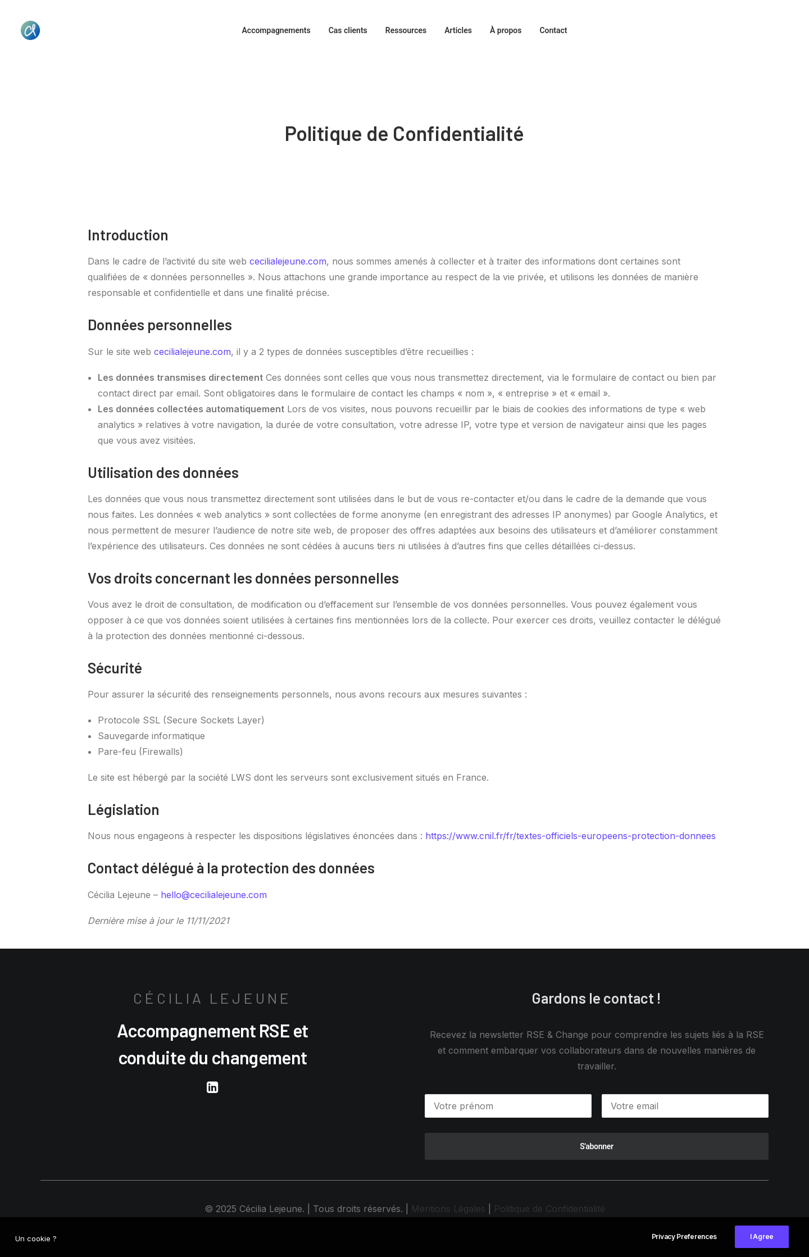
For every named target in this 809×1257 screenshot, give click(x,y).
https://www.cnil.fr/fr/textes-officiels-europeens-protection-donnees (570, 835)
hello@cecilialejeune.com (214, 894)
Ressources (406, 30)
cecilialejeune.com (287, 261)
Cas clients (348, 30)
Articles (458, 30)
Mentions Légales (448, 1208)
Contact (553, 30)
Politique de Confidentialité (549, 1208)
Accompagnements (276, 30)
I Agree (762, 1245)
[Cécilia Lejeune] (30, 30)
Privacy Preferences (684, 1245)
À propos (505, 30)
